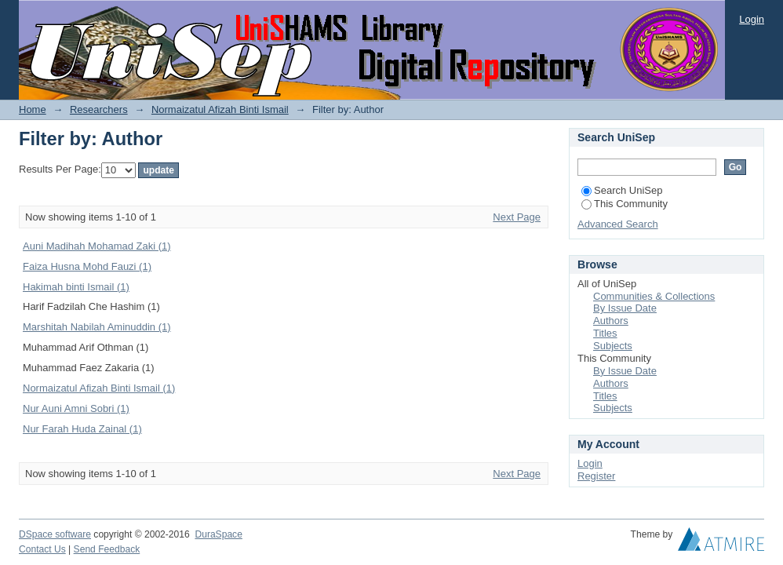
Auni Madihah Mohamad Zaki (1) (97, 246)
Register (596, 476)
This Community (624, 204)
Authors (610, 320)
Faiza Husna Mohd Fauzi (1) (87, 266)
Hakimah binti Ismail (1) (76, 287)
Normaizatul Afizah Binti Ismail (220, 109)
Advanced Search (617, 224)
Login (751, 19)
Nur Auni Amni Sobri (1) (76, 408)
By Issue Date (625, 308)
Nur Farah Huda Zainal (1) (82, 429)
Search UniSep (621, 190)
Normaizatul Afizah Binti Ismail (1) (99, 388)
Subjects (612, 346)
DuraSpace (218, 534)
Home (32, 109)
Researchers (99, 109)
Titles (605, 333)
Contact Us (42, 549)
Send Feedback (107, 549)
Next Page (517, 217)
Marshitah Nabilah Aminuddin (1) (97, 327)
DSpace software (55, 534)
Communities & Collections (654, 296)
